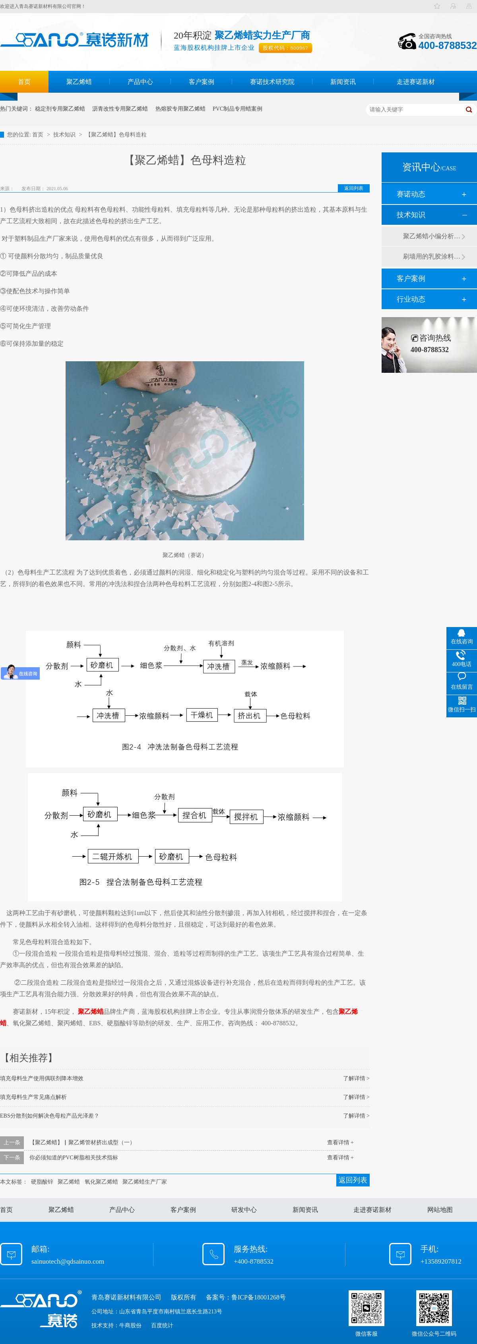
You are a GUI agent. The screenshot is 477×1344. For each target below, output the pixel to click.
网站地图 (440, 1209)
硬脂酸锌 (42, 1182)
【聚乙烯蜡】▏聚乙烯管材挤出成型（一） (82, 1142)
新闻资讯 (343, 81)
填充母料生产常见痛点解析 (33, 1097)
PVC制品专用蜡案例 (237, 109)
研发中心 (244, 1209)
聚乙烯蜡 (79, 81)
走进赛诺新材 (416, 81)
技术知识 (65, 135)
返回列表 (353, 188)
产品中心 (140, 81)
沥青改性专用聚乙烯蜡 (120, 109)
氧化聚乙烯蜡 (101, 1182)
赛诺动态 (411, 194)
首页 (24, 81)
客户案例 (201, 81)
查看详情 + (340, 1142)
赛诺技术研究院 (272, 81)
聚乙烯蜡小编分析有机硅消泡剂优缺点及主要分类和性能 (432, 236)
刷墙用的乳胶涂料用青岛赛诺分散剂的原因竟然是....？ (432, 256)
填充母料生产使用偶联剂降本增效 (41, 1078)
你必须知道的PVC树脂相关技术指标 (73, 1158)
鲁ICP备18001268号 (258, 1297)
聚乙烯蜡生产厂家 (144, 1182)
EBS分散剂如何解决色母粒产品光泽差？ (49, 1116)
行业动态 (411, 299)
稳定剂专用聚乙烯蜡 (60, 109)
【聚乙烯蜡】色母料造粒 (116, 135)
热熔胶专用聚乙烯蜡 (180, 109)
